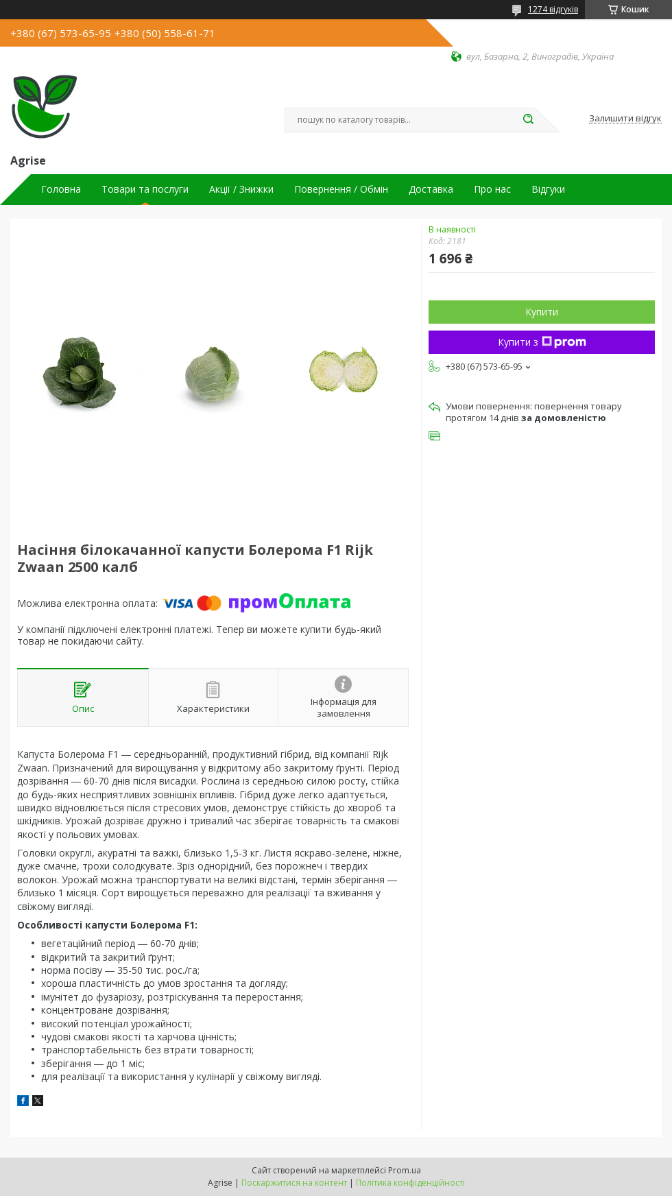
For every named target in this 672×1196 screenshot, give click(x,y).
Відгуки (548, 189)
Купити (541, 311)
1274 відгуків (553, 9)
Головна (61, 189)
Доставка (431, 189)
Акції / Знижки (241, 189)
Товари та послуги (145, 189)
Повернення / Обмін (341, 189)
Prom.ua (404, 1170)
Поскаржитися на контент (294, 1182)
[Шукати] (528, 120)
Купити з (542, 341)
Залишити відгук (625, 118)
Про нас (492, 189)
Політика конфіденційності (410, 1182)
